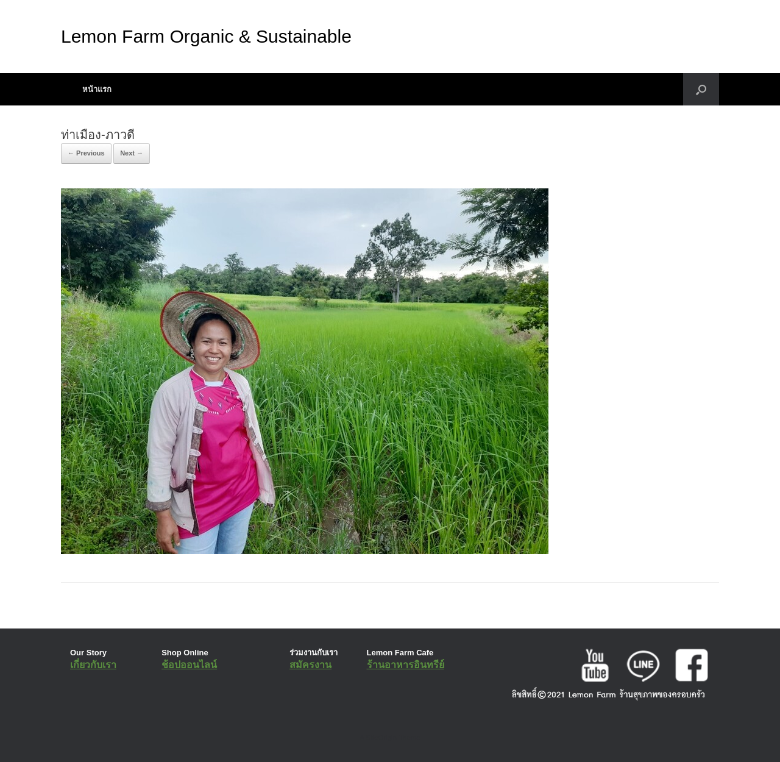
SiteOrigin (381, 737)
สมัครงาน (310, 665)
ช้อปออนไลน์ (189, 665)
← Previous (86, 153)
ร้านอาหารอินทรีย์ (405, 665)
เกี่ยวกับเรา (93, 665)
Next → (131, 153)
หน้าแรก (97, 89)
